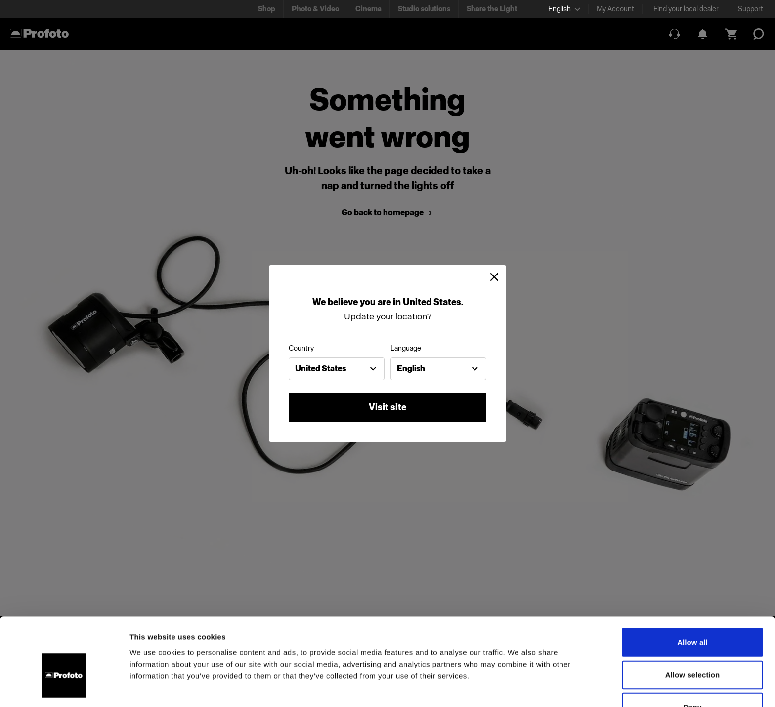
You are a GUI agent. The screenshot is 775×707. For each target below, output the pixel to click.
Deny (692, 650)
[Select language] (564, 9)
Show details (519, 687)
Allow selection (692, 618)
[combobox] (337, 368)
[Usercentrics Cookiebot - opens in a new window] (64, 687)
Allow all (692, 585)
